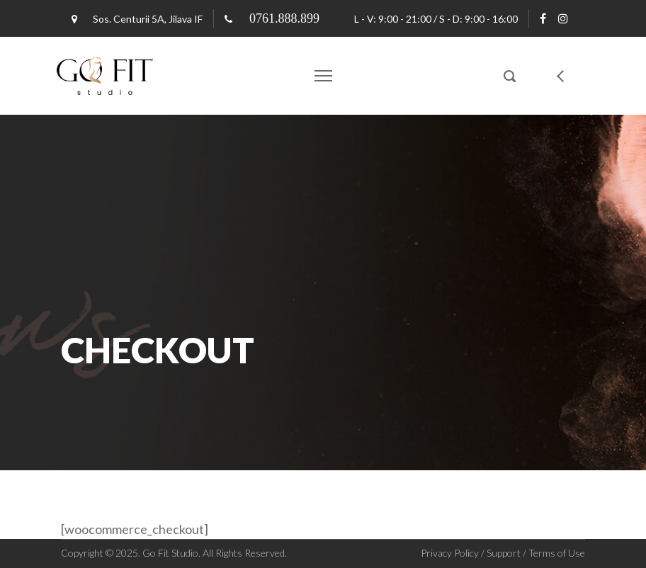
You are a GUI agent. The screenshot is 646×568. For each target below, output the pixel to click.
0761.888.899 (284, 18)
